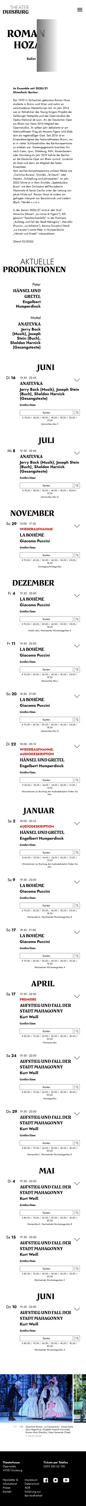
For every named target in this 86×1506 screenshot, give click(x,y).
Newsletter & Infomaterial (10, 1482)
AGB (27, 1488)
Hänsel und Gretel (27, 294)
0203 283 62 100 (54, 1466)
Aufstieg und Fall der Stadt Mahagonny (45, 1008)
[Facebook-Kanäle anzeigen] (45, 1480)
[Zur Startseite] (16, 9)
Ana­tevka (29, 324)
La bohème (32, 535)
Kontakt (7, 1492)
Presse (6, 1488)
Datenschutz (32, 1484)
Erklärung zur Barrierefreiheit (33, 1494)
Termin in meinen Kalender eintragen (77, 412)
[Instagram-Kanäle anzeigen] (55, 1480)
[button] (79, 9)
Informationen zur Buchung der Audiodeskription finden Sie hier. (50, 793)
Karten (46, 413)
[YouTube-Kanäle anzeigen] (66, 1480)
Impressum (31, 1480)
